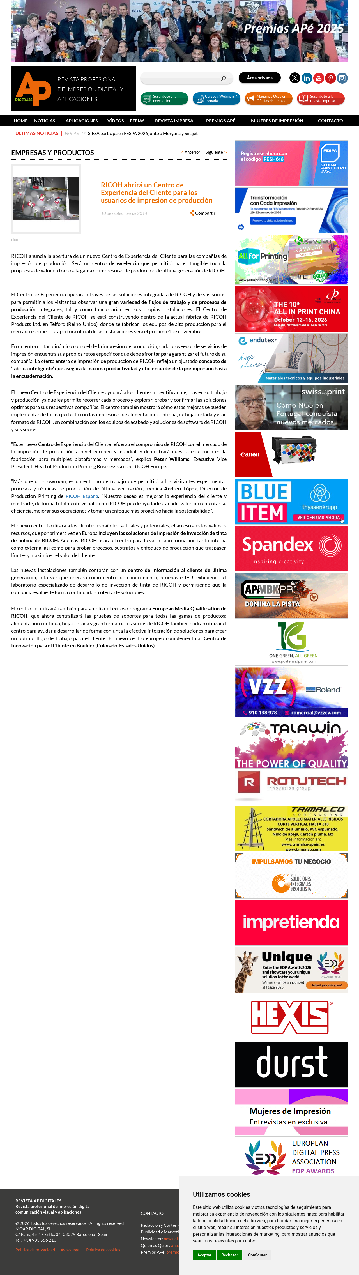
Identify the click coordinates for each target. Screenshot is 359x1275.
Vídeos (115, 120)
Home (20, 120)
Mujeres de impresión (277, 120)
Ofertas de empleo (271, 100)
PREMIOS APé (220, 120)
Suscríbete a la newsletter (164, 98)
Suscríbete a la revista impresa (322, 98)
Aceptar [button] (204, 1255)
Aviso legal (70, 1249)
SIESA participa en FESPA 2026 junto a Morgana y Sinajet (143, 133)
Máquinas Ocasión (271, 96)
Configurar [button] (257, 1255)
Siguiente (216, 152)
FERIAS (137, 120)
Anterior (190, 152)
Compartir (202, 212)
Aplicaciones (82, 120)
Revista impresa (174, 120)
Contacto (330, 120)
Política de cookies (103, 1249)
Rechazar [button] (230, 1255)
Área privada (260, 77)
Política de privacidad (35, 1249)
